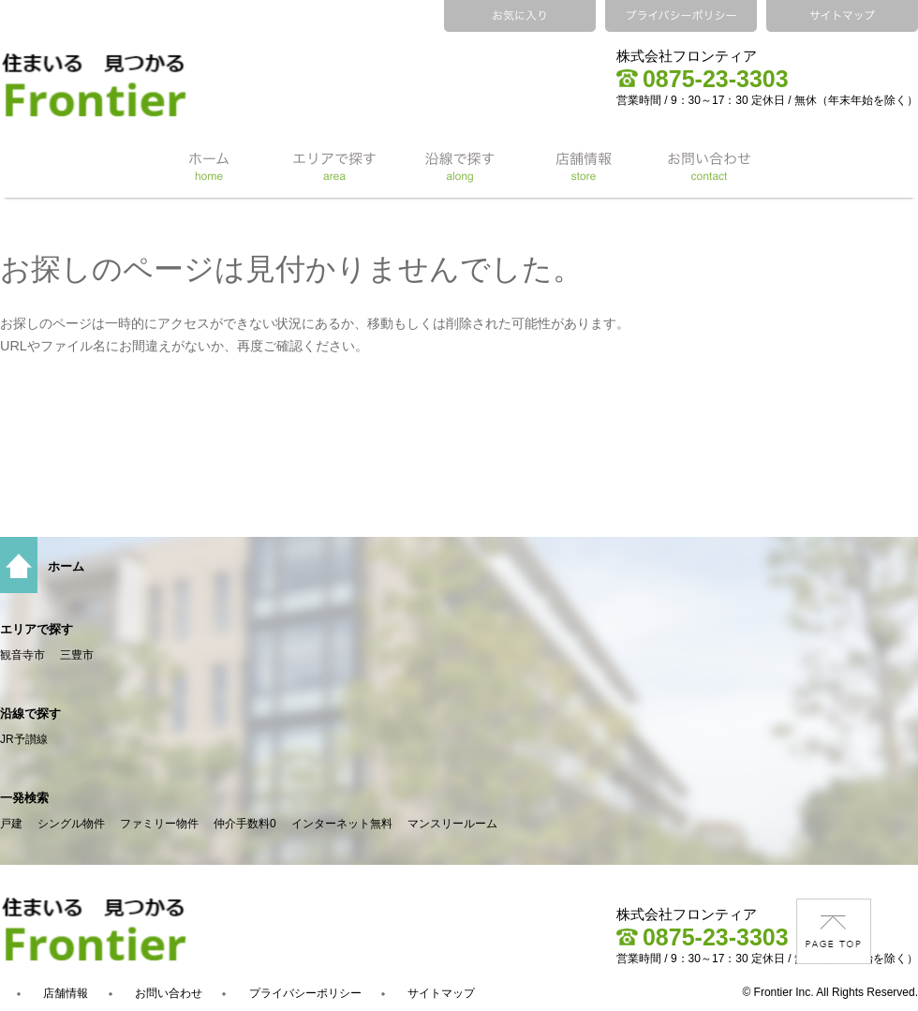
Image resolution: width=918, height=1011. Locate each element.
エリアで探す (36, 629)
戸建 (11, 823)
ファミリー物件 (159, 823)
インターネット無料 (341, 823)
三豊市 (77, 655)
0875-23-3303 (702, 79)
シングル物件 (71, 823)
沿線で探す (30, 713)
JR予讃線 (24, 739)
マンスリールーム (452, 823)
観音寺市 (22, 655)
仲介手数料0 (245, 823)
